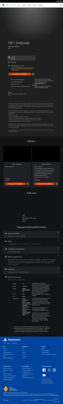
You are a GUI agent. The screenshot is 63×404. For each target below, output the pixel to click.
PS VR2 (23, 352)
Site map (45, 400)
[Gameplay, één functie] (31, 270)
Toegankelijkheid (45, 350)
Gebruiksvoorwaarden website (38, 400)
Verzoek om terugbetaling (8, 377)
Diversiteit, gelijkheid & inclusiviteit (49, 354)
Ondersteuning (40, 5)
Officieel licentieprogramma (28, 377)
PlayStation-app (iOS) (46, 379)
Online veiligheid (45, 352)
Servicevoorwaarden (26, 368)
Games (7, 5)
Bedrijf (4, 356)
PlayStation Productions (8, 354)
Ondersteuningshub (7, 368)
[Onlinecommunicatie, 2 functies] (31, 278)
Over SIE (4, 348)
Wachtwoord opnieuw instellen (9, 375)
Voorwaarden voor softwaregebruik (56, 400)
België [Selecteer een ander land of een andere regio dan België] (6, 400)
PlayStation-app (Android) (47, 381)
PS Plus (18, 5)
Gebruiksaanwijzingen (7, 379)
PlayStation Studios (7, 352)
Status (4, 372)
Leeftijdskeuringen (26, 372)
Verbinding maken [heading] (46, 366)
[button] (40, 83)
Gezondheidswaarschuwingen (38, 309)
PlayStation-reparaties (7, 374)
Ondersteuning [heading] (7, 366)
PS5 (11, 5)
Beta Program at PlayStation (47, 383)
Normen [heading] (44, 346)
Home (4, 343)
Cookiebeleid (49, 400)
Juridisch (24, 400)
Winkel (34, 5)
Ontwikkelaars (25, 375)
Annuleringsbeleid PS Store (27, 370)
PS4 (14, 5)
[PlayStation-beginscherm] (3, 5)
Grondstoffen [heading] (25, 366)
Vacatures (5, 350)
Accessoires (24, 5)
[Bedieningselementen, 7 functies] (31, 260)
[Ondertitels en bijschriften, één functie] (31, 250)
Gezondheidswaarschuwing (28, 374)
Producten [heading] (25, 346)
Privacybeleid (30, 400)
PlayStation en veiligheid (8, 370)
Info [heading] (4, 346)
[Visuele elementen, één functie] (31, 234)
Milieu (43, 348)
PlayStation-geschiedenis (8, 358)
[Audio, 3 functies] (31, 242)
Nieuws (29, 5)
